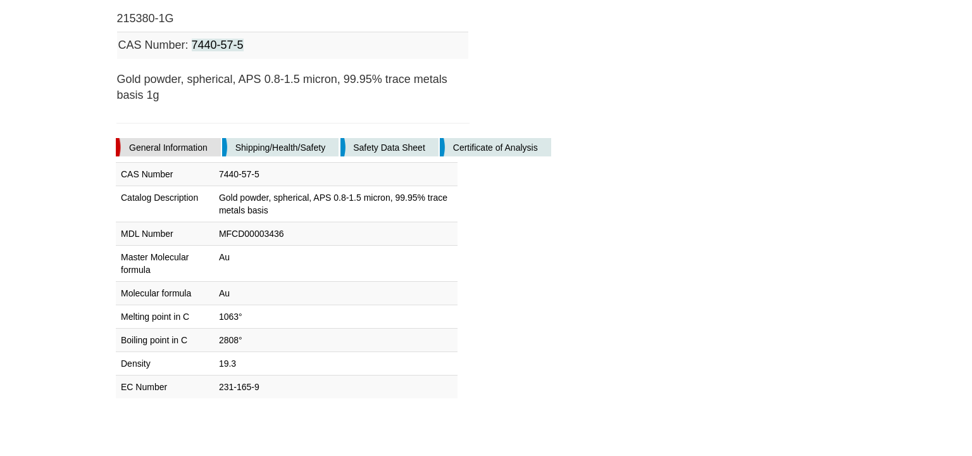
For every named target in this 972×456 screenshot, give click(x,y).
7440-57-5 (218, 45)
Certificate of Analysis (495, 147)
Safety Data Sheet (389, 147)
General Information (168, 147)
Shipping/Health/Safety (280, 147)
